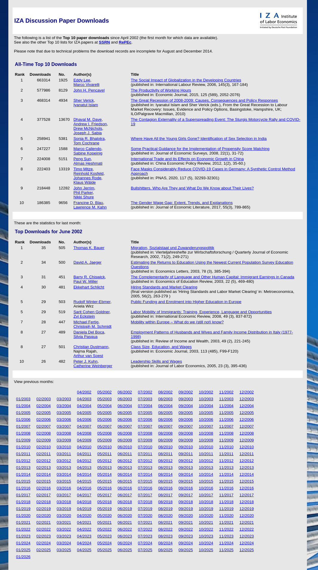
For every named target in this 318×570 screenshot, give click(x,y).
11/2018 (226, 502)
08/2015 (165, 481)
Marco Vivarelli (86, 84)
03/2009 (64, 440)
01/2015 (23, 481)
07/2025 (145, 550)
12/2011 (246, 454)
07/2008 (145, 433)
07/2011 (145, 454)
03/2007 (64, 426)
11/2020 (226, 515)
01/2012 (23, 460)
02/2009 (43, 440)
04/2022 (84, 529)
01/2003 (23, 399)
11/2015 (226, 481)
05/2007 (104, 426)
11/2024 (226, 543)
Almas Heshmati (87, 163)
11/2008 (226, 433)
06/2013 (125, 467)
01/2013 (23, 467)
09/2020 (186, 515)
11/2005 (226, 412)
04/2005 (84, 412)
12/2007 (246, 426)
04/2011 (84, 454)
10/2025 (206, 550)
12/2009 (246, 440)
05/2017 (104, 495)
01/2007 (23, 426)
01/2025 (23, 550)
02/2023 (43, 536)
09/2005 (186, 412)
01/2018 (23, 502)
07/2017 (145, 495)
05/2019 (104, 508)
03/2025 (64, 550)
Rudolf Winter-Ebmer (91, 301)
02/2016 (43, 488)
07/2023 (145, 536)
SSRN (104, 42)
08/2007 (165, 426)
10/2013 (206, 467)
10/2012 (206, 460)
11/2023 (226, 536)
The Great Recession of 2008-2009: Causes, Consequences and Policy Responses (204, 100)
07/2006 (145, 419)
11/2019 (226, 508)
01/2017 (23, 495)
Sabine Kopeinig (87, 153)
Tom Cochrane (86, 143)
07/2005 (145, 412)
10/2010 (206, 447)
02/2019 (43, 508)
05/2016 (104, 488)
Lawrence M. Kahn (90, 207)
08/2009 (165, 440)
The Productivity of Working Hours (161, 90)
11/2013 (226, 467)
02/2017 (43, 495)
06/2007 (125, 426)
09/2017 (186, 495)
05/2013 (104, 467)
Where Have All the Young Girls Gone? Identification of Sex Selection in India (199, 138)
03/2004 (64, 406)
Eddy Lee (81, 80)
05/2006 (104, 419)
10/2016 (206, 488)
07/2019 (145, 508)
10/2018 (206, 502)
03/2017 (64, 495)
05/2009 (104, 440)
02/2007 (43, 426)
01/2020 (23, 515)
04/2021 (84, 522)
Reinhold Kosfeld (88, 173)
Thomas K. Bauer (89, 247)
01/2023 (23, 536)
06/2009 (125, 440)
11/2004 (226, 406)
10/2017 (206, 495)
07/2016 (145, 488)
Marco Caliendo (87, 148)
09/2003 (186, 399)
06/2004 (125, 406)
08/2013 (165, 467)
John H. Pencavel (89, 90)
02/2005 (43, 412)
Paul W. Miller (85, 281)
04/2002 (84, 392)
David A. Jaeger (87, 262)
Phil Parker (83, 192)
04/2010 (84, 447)
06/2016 (125, 488)
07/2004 (145, 406)
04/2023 (84, 536)
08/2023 (165, 536)
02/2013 (43, 467)
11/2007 (226, 426)
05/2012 (104, 460)
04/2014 (84, 474)
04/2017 (84, 495)
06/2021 (125, 522)
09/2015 (186, 481)
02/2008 (43, 433)
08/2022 (165, 529)
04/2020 (84, 515)
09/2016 (186, 488)
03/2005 (64, 412)
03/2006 (64, 419)
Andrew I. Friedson (90, 124)
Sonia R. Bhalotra (89, 138)
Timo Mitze (83, 169)
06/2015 (125, 481)
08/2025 (165, 550)
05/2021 (104, 522)
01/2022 (23, 529)
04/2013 (84, 467)
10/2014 (206, 474)
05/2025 (104, 550)
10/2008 (206, 433)
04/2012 (84, 460)
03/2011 (64, 454)
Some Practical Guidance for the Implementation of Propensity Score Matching (200, 148)
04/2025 (84, 550)
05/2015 (104, 481)
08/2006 (165, 419)
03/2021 (64, 522)
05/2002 (104, 392)
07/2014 (145, 474)
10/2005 (206, 412)
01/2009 (23, 440)
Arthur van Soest (88, 355)
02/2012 (43, 460)
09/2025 (186, 550)
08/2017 (165, 495)
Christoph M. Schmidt (92, 326)
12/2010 (246, 447)
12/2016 (246, 488)
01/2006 (23, 419)
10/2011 (206, 454)
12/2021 (246, 522)
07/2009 (145, 440)
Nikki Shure (83, 197)
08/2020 (165, 515)
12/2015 (246, 481)
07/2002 (145, 392)
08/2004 (165, 406)
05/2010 (104, 447)
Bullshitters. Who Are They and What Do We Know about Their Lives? (192, 188)
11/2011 (226, 454)
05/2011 (104, 454)
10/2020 (206, 515)
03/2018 (64, 502)
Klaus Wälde (84, 182)
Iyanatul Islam (85, 105)
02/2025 (43, 550)
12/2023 (246, 536)
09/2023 (186, 536)
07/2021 (145, 522)
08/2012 (165, 460)
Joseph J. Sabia (87, 133)
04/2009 (84, 440)
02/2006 (43, 419)
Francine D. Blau (88, 202)
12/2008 (246, 433)
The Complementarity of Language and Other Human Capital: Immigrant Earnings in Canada (212, 277)
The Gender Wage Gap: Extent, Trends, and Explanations (182, 202)
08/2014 (165, 474)
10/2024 (206, 543)
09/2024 (186, 543)
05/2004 (104, 406)
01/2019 (23, 508)
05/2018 (104, 502)
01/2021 (23, 522)
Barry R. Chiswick (89, 277)
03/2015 (64, 481)
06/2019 (125, 508)
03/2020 (64, 515)
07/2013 (145, 467)
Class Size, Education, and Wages (161, 347)
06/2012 (125, 460)
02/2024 (43, 543)
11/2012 (226, 460)
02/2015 (43, 481)
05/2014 (104, 474)
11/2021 (226, 522)
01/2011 (23, 454)
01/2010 (23, 447)
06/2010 (125, 447)
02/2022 (43, 529)
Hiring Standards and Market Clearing (164, 287)
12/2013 (246, 467)
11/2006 (226, 419)
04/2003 (84, 399)
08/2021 (165, 522)
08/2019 (165, 508)
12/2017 (246, 495)
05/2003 (104, 399)
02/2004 (43, 406)
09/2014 (186, 474)
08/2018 (165, 502)
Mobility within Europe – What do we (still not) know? (177, 322)
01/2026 (23, 556)
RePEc (125, 42)
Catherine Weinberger (92, 366)
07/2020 (145, 515)
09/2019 (186, 508)
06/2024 (125, 543)
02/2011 (43, 454)
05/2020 (104, 515)
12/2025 (246, 550)
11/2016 (226, 488)
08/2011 (165, 454)
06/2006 (125, 419)
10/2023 (206, 536)
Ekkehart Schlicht (88, 287)
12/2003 (246, 399)
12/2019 (246, 508)
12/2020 (246, 515)
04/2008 (84, 433)
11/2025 (226, 550)
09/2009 (186, 440)
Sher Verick (83, 100)
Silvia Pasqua (85, 336)
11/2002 (226, 392)
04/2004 (84, 406)
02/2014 (43, 474)
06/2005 (125, 412)
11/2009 (226, 440)
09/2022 (186, 529)
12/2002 (246, 392)
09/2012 (186, 460)
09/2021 (186, 522)
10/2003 (206, 399)
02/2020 (43, 515)
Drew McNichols (87, 128)
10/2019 (206, 508)
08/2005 (165, 412)
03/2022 (64, 529)
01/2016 (23, 488)
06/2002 (125, 392)
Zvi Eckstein (84, 316)
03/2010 (64, 447)
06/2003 (125, 399)
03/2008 (64, 433)
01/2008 (23, 433)
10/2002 (206, 392)
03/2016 (64, 488)
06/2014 (125, 474)
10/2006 (206, 419)
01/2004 (23, 406)
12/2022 (246, 529)
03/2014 (64, 474)
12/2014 (246, 474)
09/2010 (186, 447)
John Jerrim (83, 188)
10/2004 (206, 406)
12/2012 (246, 460)
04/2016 (84, 488)
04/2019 (84, 508)
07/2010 (145, 447)
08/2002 (165, 392)
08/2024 (165, 543)
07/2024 (145, 543)
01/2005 (23, 412)
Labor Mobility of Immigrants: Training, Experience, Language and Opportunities (201, 312)
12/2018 (246, 502)
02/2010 (43, 447)
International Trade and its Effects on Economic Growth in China (187, 159)
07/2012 (145, 460)
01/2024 (23, 543)
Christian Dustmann (90, 347)
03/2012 (64, 460)
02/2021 (43, 522)
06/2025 (125, 550)
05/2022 (104, 529)
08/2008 (165, 433)
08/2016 (165, 488)
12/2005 (246, 412)
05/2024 (104, 543)
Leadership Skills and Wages (156, 361)
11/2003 (226, 399)
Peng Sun (82, 159)
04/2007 (84, 426)
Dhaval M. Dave (87, 119)
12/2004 (246, 406)
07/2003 (145, 399)
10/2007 (206, 426)
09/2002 (186, 392)
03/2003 (64, 399)
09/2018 (186, 502)
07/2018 (145, 502)
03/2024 (64, 543)
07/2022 (145, 529)
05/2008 (104, 433)
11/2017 (226, 495)
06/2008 (125, 433)
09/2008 (186, 433)
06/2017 (125, 495)
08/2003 (165, 399)
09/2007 (186, 426)
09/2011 (186, 454)
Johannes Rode (87, 178)
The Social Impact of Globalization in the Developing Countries (186, 80)
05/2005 (104, 412)
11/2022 (226, 529)
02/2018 (43, 502)
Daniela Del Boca (88, 332)
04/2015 (84, 481)
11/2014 (226, 474)
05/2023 (104, 536)
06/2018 (125, 502)
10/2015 (206, 481)
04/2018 (84, 502)
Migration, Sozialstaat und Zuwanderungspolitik (172, 247)
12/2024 (246, 543)
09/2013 (186, 467)
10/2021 (206, 522)
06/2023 (125, 536)
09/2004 (186, 406)
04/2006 (84, 419)
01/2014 (23, 474)
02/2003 (43, 399)
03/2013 (64, 467)
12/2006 (246, 419)
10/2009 (206, 440)
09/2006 (186, 419)
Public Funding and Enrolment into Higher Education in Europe (186, 301)
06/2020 (125, 515)
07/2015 (145, 481)
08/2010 (165, 447)
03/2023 (64, 536)
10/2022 (206, 529)
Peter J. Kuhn (85, 361)
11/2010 (226, 447)
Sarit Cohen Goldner (91, 312)
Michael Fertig (86, 322)
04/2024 (84, 543)
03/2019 (64, 508)
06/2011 (125, 454)
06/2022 (125, 529)
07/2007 (145, 426)
